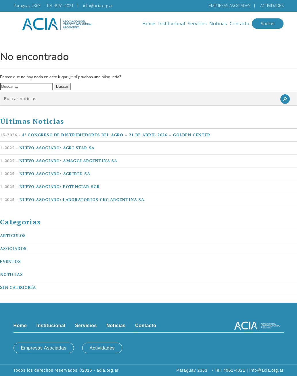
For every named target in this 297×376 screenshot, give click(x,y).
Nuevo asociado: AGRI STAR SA (47, 147)
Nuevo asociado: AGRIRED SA (45, 173)
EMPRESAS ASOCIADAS (229, 5)
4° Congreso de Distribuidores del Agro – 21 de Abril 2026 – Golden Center (105, 135)
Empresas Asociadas (43, 348)
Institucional (171, 23)
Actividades (102, 348)
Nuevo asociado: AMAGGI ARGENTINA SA (58, 160)
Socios (268, 23)
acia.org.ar (108, 370)
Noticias (218, 23)
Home (148, 23)
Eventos (10, 261)
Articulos (13, 235)
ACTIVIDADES (272, 5)
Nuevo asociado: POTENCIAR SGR (50, 186)
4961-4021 (64, 5)
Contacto (239, 23)
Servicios (197, 23)
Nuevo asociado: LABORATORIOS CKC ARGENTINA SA (72, 199)
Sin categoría (18, 287)
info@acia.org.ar (98, 5)
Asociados (13, 248)
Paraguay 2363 (28, 5)
